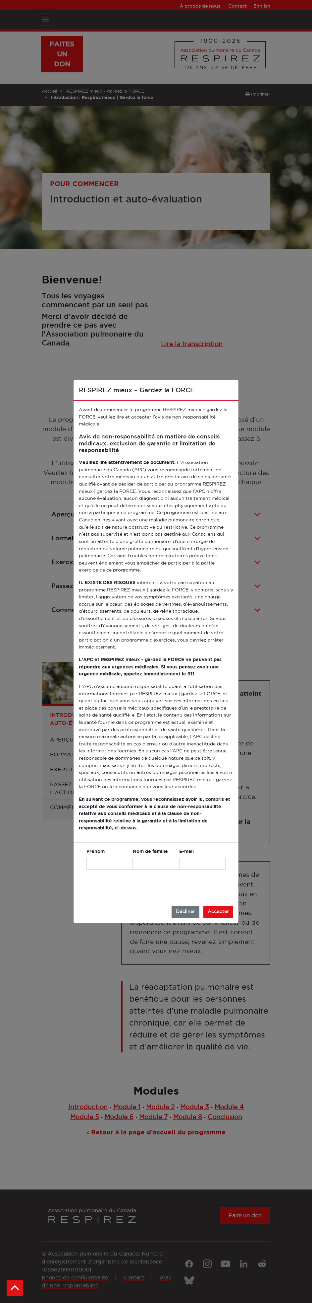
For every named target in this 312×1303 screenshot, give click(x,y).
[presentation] (175, 888)
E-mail (186, 851)
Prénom (95, 851)
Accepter (218, 911)
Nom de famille (150, 851)
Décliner (185, 911)
